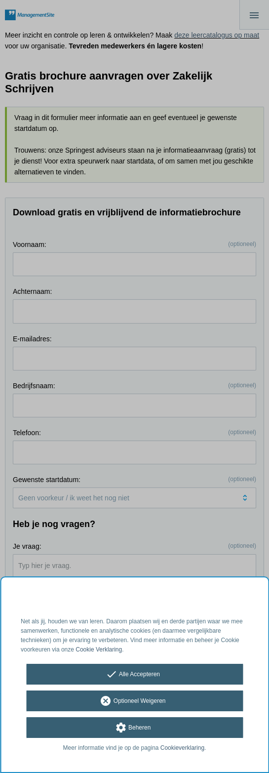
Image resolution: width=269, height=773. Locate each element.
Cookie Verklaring (99, 649)
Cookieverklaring (182, 747)
